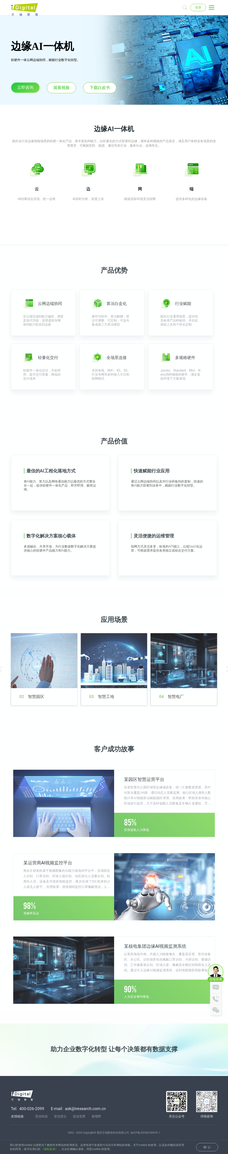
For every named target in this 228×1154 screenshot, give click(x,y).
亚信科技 (41, 1117)
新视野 (96, 1117)
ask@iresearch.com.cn (85, 1109)
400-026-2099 (31, 1109)
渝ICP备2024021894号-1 (145, 1133)
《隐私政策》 (49, 1149)
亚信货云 (60, 1117)
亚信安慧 (79, 1117)
